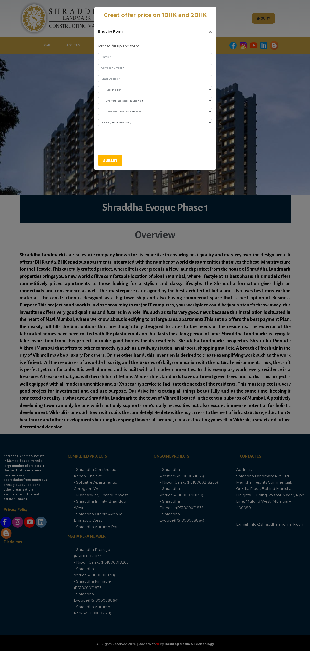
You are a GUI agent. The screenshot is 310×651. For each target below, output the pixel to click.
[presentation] (135, 139)
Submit (110, 160)
